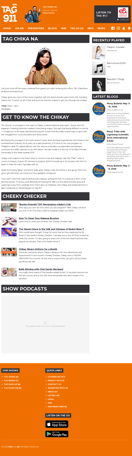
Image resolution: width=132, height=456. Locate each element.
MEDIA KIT (53, 392)
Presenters (36, 28)
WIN (63, 28)
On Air (19, 28)
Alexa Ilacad (112, 50)
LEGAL (51, 399)
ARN (50, 403)
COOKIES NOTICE (56, 377)
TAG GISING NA (11, 377)
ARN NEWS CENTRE (57, 406)
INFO (90, 28)
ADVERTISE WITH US (58, 388)
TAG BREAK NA (11, 380)
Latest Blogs (105, 96)
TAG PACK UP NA (12, 384)
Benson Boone (113, 83)
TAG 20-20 (76, 28)
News (101, 28)
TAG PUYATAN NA (13, 388)
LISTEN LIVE (53, 395)
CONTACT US (54, 384)
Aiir (18, 447)
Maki (109, 67)
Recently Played (109, 40)
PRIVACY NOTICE (56, 380)
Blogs (52, 28)
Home (7, 28)
